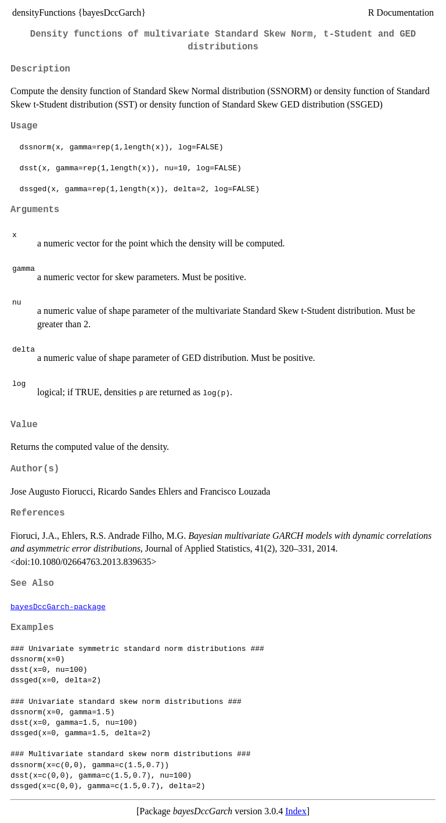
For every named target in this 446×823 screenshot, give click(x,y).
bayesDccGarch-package (58, 606)
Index (295, 811)
